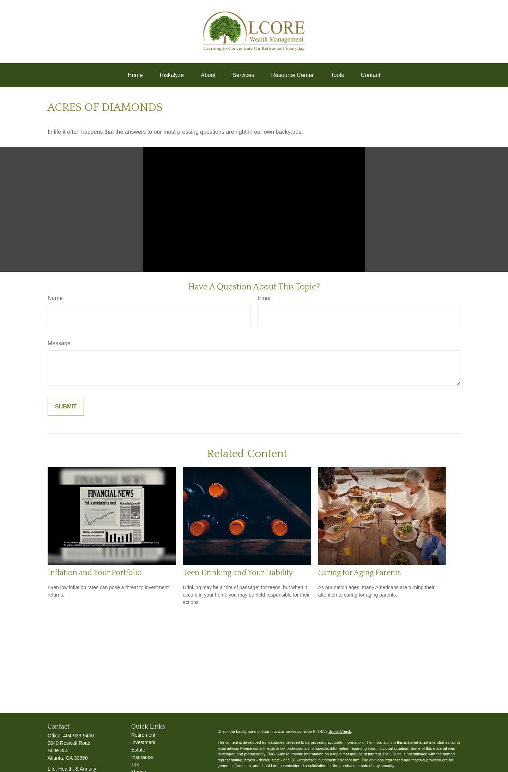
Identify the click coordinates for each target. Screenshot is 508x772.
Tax (135, 764)
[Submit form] (66, 406)
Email (265, 298)
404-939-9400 (78, 735)
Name (55, 298)
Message (59, 343)
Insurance (142, 757)
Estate (138, 750)
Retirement (143, 735)
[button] (135, 75)
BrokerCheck (339, 731)
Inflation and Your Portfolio (95, 572)
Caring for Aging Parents (359, 572)
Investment (143, 742)
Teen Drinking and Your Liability (238, 572)
